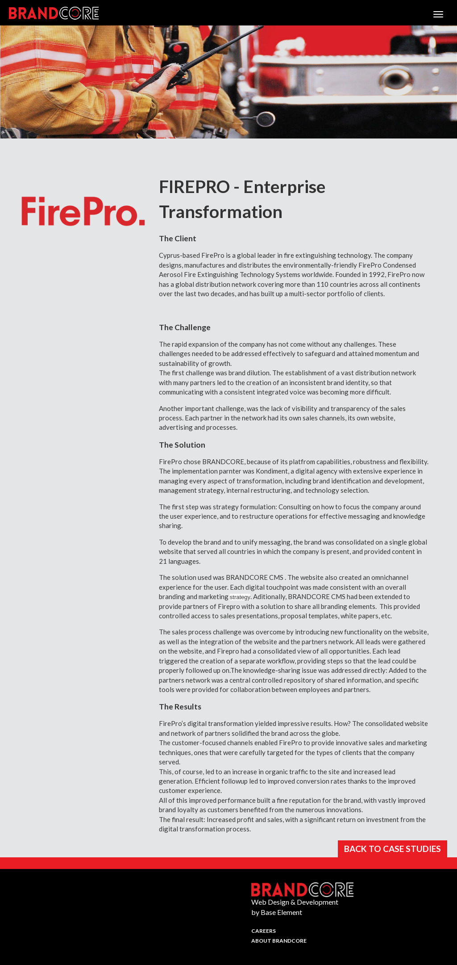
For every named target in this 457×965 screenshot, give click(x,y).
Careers (263, 930)
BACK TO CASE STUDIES (392, 848)
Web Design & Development (294, 902)
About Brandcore (279, 940)
